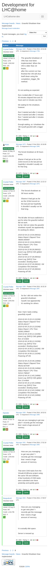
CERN (27, 567)
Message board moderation (11, 28)
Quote (26, 139)
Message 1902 (21, 498)
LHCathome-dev (12, 16)
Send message (9, 56)
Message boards (8, 23)
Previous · (6, 41)
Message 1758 (35, 51)
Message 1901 (21, 442)
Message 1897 (21, 182)
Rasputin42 (7, 498)
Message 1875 (21, 144)
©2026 (24, 567)
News (18, 23)
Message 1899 (21, 286)
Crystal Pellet (8, 49)
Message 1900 (21, 412)
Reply (19, 139)
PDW (7, 145)
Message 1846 (21, 49)
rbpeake (6, 413)
